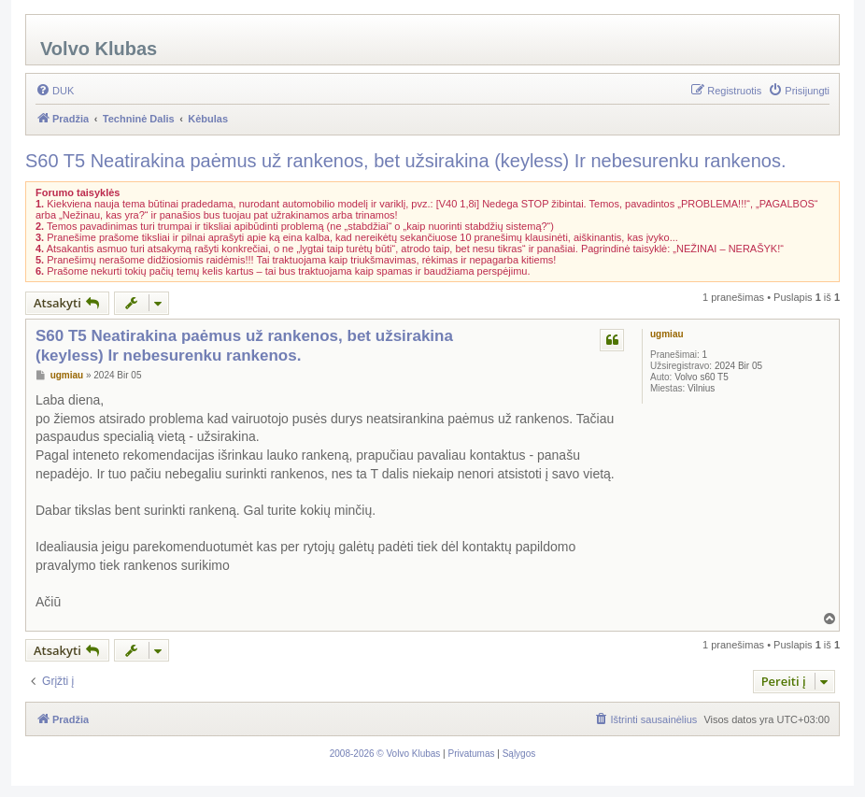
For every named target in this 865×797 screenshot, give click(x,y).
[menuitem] (54, 90)
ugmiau (667, 334)
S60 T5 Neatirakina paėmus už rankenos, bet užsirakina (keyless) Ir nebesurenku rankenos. (406, 160)
